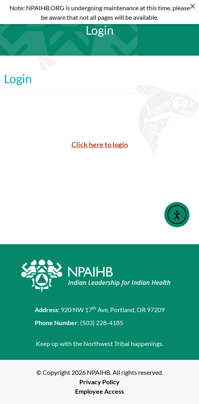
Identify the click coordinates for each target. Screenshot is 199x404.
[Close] (192, 6)
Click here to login (99, 144)
